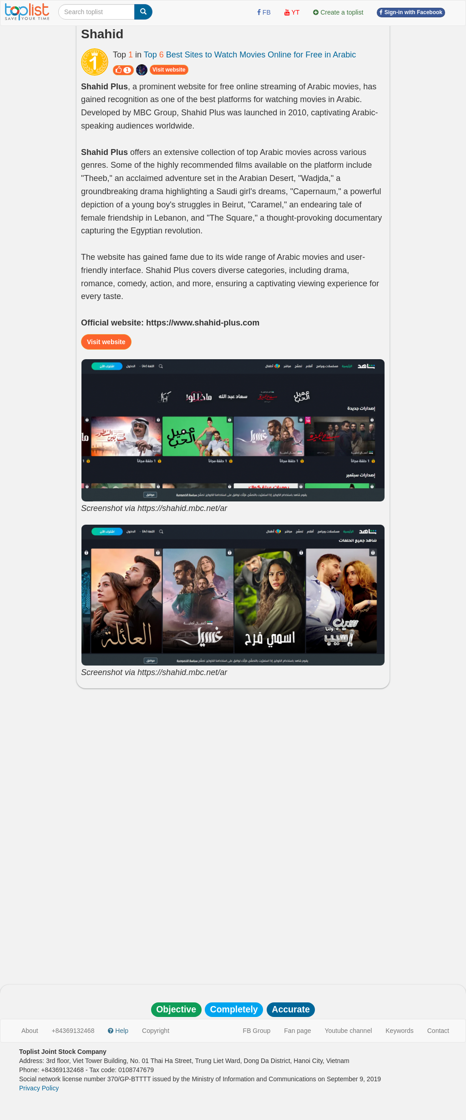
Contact (438, 1030)
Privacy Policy (39, 1088)
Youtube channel (348, 1030)
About (29, 1030)
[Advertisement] (233, 761)
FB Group (257, 1030)
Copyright (155, 1030)
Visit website (168, 70)
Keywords (399, 1030)
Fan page (297, 1030)
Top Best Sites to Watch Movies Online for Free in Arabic (250, 54)
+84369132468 (73, 1030)
